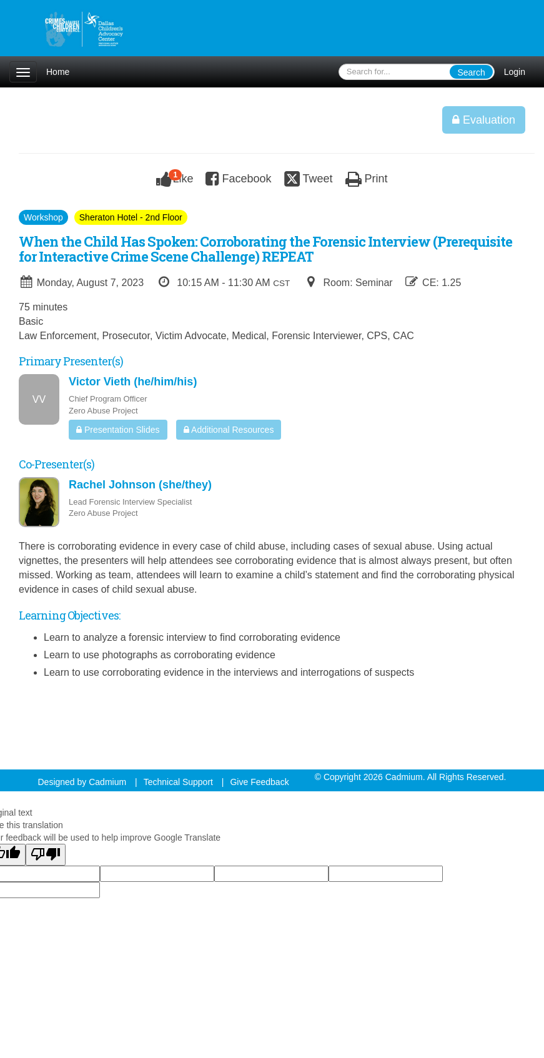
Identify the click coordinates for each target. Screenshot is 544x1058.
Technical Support (178, 782)
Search (471, 72)
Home (57, 72)
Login (514, 72)
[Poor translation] (46, 855)
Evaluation (483, 120)
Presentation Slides (118, 430)
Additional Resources (229, 430)
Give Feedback (259, 782)
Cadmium (107, 782)
